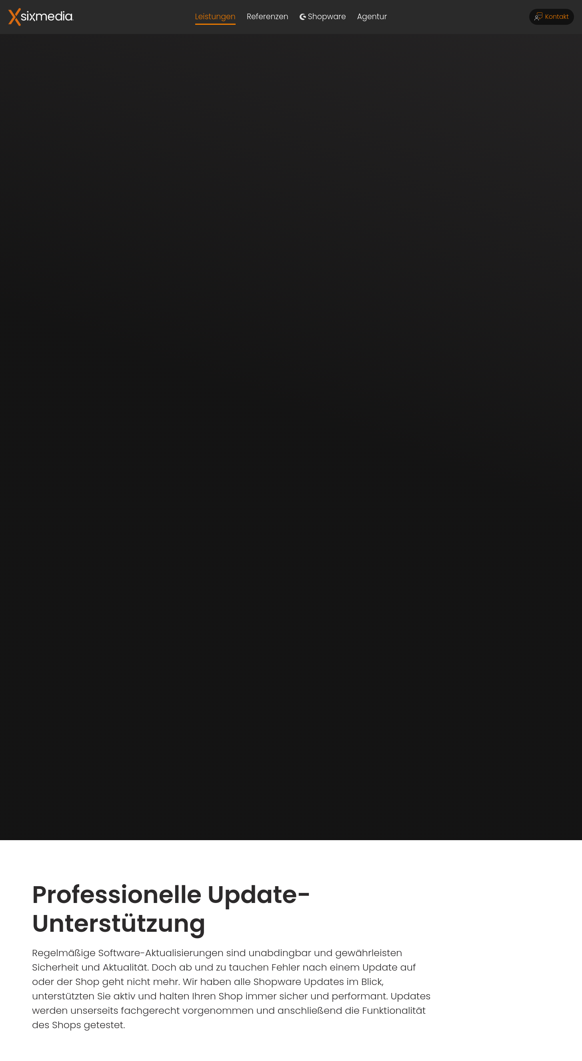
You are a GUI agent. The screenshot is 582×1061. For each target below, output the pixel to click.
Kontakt (551, 16)
